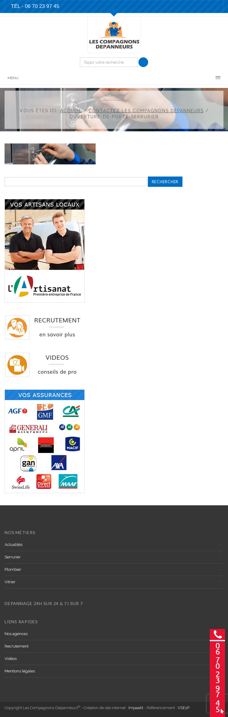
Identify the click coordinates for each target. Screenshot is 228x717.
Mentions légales (20, 671)
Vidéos (11, 658)
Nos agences (16, 633)
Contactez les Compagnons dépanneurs (146, 110)
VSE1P (183, 707)
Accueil (71, 110)
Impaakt (135, 707)
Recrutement (17, 646)
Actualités (13, 544)
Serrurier (13, 557)
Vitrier (10, 582)
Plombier (13, 569)
